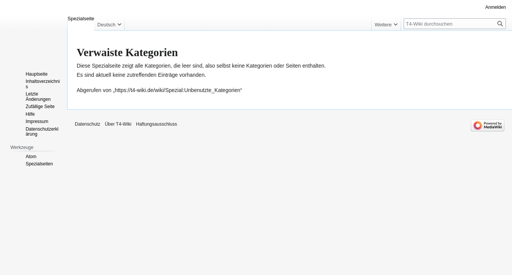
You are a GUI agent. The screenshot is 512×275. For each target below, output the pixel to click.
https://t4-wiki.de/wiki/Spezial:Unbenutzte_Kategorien (177, 90)
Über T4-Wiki (118, 124)
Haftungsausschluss (156, 124)
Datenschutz (87, 124)
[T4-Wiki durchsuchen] (455, 23)
